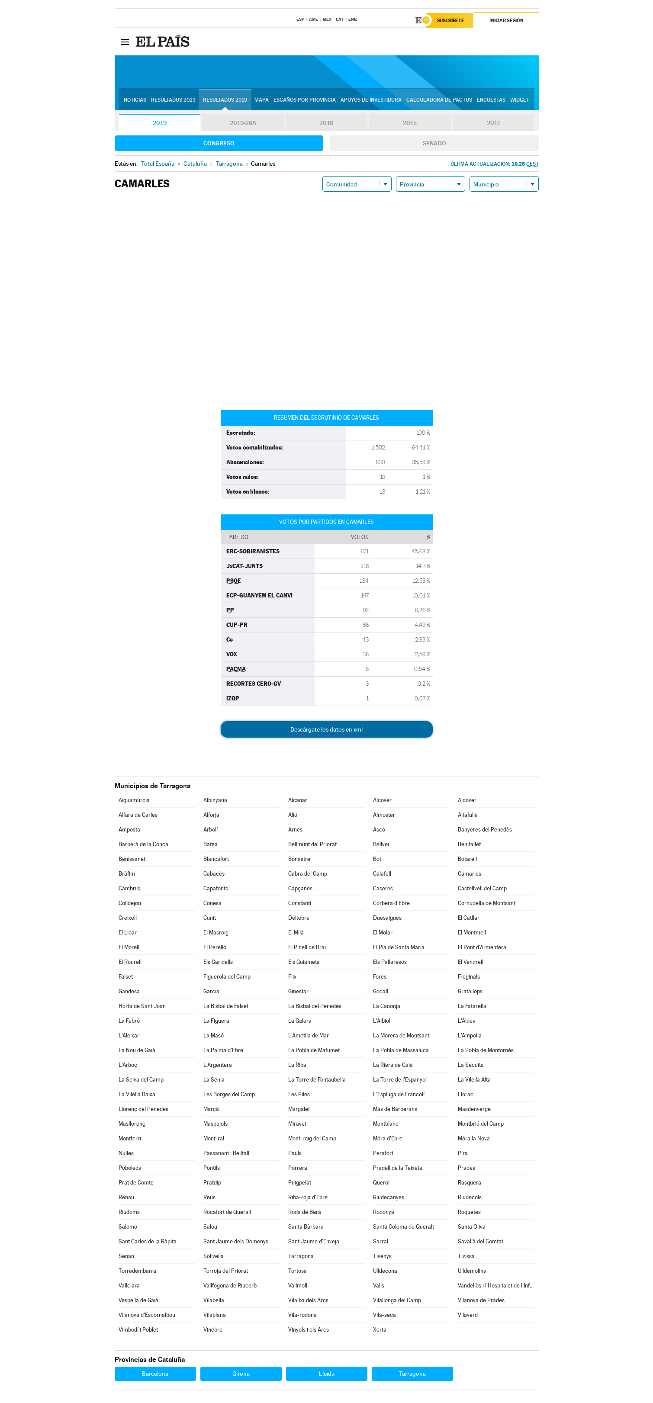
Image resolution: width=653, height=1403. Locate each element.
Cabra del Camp (307, 873)
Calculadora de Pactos (439, 100)
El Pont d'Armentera (482, 947)
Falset (126, 976)
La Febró (129, 1021)
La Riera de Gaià (393, 1065)
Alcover (382, 800)
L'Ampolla (470, 1035)
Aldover (467, 800)
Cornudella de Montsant (486, 903)
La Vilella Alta (474, 1079)
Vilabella (213, 1300)
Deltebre (298, 918)
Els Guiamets (303, 962)
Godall (380, 991)
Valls (378, 1285)
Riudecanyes (388, 1197)
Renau (126, 1197)
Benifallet (469, 844)
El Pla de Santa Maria (399, 947)
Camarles (469, 873)
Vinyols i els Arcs (308, 1329)
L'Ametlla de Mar (308, 1035)
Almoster (384, 815)
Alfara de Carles (138, 815)
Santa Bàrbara (306, 1226)
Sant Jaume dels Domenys (235, 1241)
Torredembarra (137, 1271)
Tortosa (297, 1271)
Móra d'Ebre (387, 1138)
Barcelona (155, 1373)
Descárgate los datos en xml (326, 729)
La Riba (297, 1065)
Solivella (213, 1256)
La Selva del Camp (141, 1079)
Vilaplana (214, 1315)
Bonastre (299, 859)
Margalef (299, 1109)
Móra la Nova (474, 1138)
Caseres (383, 888)
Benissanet (132, 859)
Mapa (261, 100)
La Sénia (214, 1079)
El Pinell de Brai (307, 947)
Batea (210, 844)
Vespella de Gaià (138, 1300)
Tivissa (466, 1256)
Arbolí (210, 829)
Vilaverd (468, 1315)
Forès (379, 976)
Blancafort (216, 859)
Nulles (126, 1153)
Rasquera (469, 1182)
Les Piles (299, 1094)
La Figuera (216, 1021)
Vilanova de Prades (481, 1300)
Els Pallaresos (390, 962)
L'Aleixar (129, 1035)
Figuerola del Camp (227, 976)
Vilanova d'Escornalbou (147, 1315)
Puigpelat (299, 1182)
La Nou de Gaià (137, 1050)
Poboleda (130, 1168)
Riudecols (470, 1197)
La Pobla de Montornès (486, 1050)
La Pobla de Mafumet (314, 1050)
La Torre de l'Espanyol (400, 1079)
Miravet (297, 1123)
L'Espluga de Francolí (399, 1094)
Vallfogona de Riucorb (230, 1285)
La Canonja (386, 1006)
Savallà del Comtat (480, 1241)
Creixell (128, 918)
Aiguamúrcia (134, 800)
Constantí (299, 903)
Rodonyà (383, 1212)
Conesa (212, 903)
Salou (210, 1226)
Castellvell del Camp (482, 888)
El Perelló (214, 947)
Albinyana (215, 800)
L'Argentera (217, 1065)
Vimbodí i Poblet (138, 1329)
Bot (377, 859)
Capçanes (300, 888)
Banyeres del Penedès (485, 829)
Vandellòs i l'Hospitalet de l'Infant (496, 1285)
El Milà (296, 932)
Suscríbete (450, 20)
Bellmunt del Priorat (312, 844)
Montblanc (386, 1123)
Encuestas (491, 100)
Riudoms (129, 1212)
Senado (434, 143)
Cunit (209, 918)
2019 (160, 122)
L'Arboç (128, 1065)
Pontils (211, 1168)
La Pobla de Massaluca (401, 1050)
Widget (519, 100)
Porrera (297, 1168)
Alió (292, 815)
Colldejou (130, 903)
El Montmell (472, 932)
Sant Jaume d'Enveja (313, 1241)
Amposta (129, 829)
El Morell (129, 947)
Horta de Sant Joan (142, 1006)
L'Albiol (381, 1021)
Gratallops (470, 991)
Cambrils (129, 888)
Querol (381, 1182)
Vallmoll (297, 1285)
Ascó (379, 829)
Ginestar (298, 991)
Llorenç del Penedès (143, 1109)
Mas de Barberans (395, 1109)
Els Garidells (218, 962)
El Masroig (215, 932)
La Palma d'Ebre (223, 1050)
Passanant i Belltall (226, 1153)
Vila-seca (384, 1315)
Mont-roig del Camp (312, 1138)
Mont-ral (213, 1138)
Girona (241, 1373)
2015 (410, 122)
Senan (126, 1256)
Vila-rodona (302, 1315)
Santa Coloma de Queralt (403, 1226)
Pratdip (212, 1182)
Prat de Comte (136, 1182)
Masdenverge (474, 1109)
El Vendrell (470, 962)
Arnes (295, 829)
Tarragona (301, 1256)
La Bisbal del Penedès (314, 1006)
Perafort (383, 1153)
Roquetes (469, 1212)
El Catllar (468, 918)
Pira (463, 1153)
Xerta (379, 1329)
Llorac (465, 1094)
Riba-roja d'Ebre (308, 1197)
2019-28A (243, 122)
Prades (466, 1168)
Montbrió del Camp (481, 1123)
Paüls (295, 1153)
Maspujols (215, 1123)
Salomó (128, 1226)
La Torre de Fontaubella (317, 1079)
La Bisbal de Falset (225, 1006)
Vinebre (212, 1329)
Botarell (467, 859)
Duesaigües (387, 918)
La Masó (213, 1035)
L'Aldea (467, 1021)
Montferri (130, 1138)
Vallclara (129, 1285)
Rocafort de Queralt (227, 1212)
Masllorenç (132, 1123)
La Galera (300, 1021)
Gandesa (129, 991)
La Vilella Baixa (137, 1094)
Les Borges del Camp (229, 1094)
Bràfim (127, 873)
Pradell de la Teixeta (397, 1168)
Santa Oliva (472, 1226)
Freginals (469, 976)
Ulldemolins (472, 1271)
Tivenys (382, 1256)
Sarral (380, 1241)
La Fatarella (472, 1006)
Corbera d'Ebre (391, 903)
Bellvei (381, 844)
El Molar (382, 932)
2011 (493, 122)
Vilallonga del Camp (397, 1300)
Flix (292, 976)
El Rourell (130, 962)
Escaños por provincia (304, 100)
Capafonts (215, 888)
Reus (209, 1197)
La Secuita (471, 1065)
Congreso (219, 143)
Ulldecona (385, 1271)
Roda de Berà (304, 1212)
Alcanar (297, 800)
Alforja (211, 815)
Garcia (211, 991)
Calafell (382, 873)
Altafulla (468, 815)
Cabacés (214, 873)
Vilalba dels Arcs (308, 1300)
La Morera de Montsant (401, 1035)
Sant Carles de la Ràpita (148, 1241)
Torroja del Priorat (225, 1271)
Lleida (327, 1373)
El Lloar (128, 932)
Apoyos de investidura (371, 100)
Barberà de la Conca (143, 844)
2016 (326, 122)
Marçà (211, 1109)
